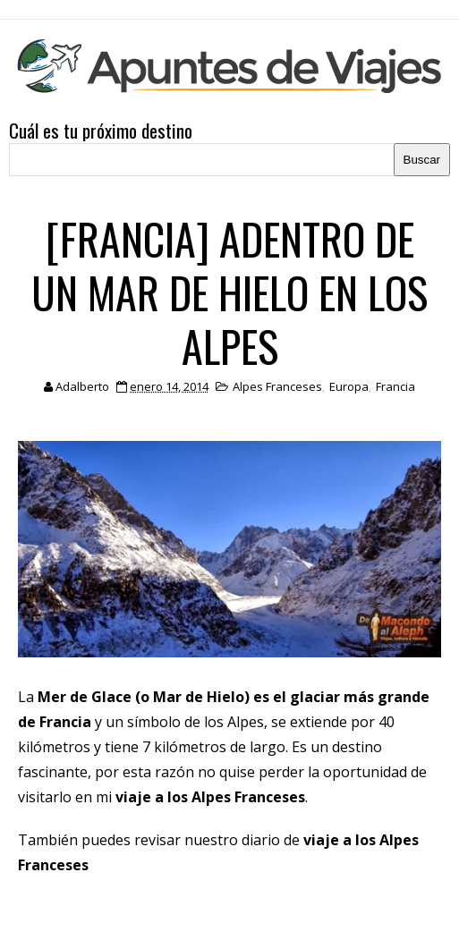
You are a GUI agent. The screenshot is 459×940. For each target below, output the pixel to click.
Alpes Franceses (277, 386)
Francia (395, 386)
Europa (349, 386)
